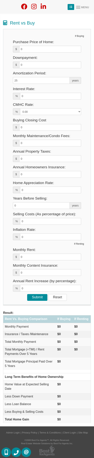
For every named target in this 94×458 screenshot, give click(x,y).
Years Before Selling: (30, 198)
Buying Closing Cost (29, 120)
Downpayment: (25, 58)
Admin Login (13, 432)
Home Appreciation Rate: (33, 183)
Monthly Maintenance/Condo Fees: (41, 136)
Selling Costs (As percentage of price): (44, 214)
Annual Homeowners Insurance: (39, 167)
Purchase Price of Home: (33, 42)
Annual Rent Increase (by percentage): (44, 281)
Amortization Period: (29, 73)
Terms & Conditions (50, 432)
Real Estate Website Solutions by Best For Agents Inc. (47, 443)
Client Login (69, 432)
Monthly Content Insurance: (35, 265)
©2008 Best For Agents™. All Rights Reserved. (47, 440)
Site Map (83, 432)
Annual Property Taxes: (32, 151)
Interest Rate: (24, 89)
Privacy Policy (29, 432)
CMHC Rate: (23, 105)
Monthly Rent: (24, 250)
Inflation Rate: (24, 230)
